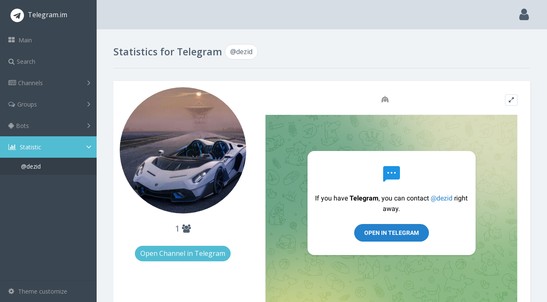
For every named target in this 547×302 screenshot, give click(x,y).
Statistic (50, 147)
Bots (49, 125)
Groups (49, 104)
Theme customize (37, 291)
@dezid (31, 166)
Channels (49, 82)
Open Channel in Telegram (182, 253)
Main (20, 40)
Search (21, 61)
